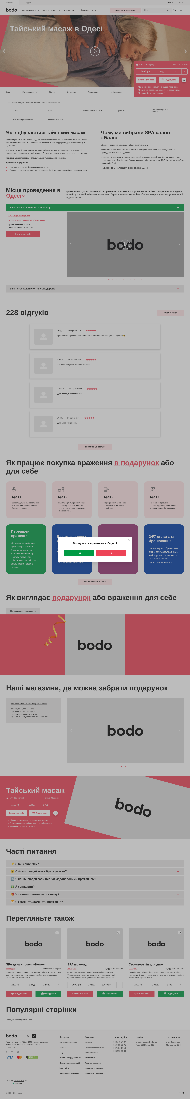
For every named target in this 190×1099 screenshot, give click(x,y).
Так (79, 553)
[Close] (129, 540)
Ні (111, 553)
